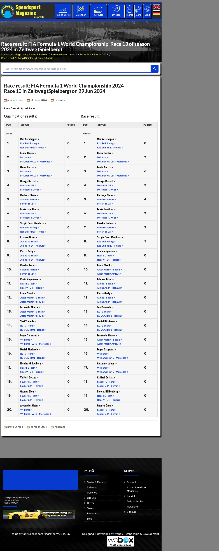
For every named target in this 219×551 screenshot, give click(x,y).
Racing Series (63, 14)
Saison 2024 (101, 54)
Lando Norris (28, 153)
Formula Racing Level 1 (63, 54)
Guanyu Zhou (28, 391)
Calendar (81, 14)
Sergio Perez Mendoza (33, 223)
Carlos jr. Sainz (29, 195)
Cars (138, 14)
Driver (90, 503)
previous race (13, 100)
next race (58, 100)
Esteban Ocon (28, 237)
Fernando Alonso (30, 307)
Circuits (98, 14)
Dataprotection (135, 501)
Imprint (131, 496)
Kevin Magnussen (30, 279)
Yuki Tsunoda (28, 321)
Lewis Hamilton (29, 209)
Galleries (92, 492)
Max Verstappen (29, 139)
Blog (147, 14)
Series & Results (38, 54)
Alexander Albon (30, 405)
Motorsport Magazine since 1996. (23, 482)
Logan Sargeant (29, 335)
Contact (131, 482)
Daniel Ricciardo (30, 349)
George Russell (29, 181)
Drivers (116, 14)
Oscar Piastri (28, 167)
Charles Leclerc (29, 265)
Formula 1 (85, 54)
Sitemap (131, 511)
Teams (129, 14)
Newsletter (133, 506)
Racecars (92, 513)
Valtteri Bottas (29, 377)
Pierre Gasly (28, 251)
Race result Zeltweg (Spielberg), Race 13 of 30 (27, 58)
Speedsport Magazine (13, 54)
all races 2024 (37, 100)
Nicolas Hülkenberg (31, 363)
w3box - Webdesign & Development (137, 534)
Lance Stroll (27, 293)
